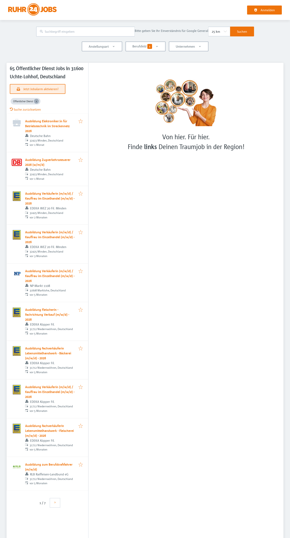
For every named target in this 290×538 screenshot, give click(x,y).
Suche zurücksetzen (25, 109)
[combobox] (85, 32)
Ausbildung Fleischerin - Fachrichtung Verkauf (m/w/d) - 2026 (47, 314)
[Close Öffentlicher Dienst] (36, 101)
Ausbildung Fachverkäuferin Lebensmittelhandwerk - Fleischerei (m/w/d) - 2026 (49, 431)
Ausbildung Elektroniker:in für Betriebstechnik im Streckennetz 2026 (47, 126)
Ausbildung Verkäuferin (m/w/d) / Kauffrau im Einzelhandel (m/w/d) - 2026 (49, 198)
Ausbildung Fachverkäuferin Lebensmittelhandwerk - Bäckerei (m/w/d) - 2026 (48, 353)
